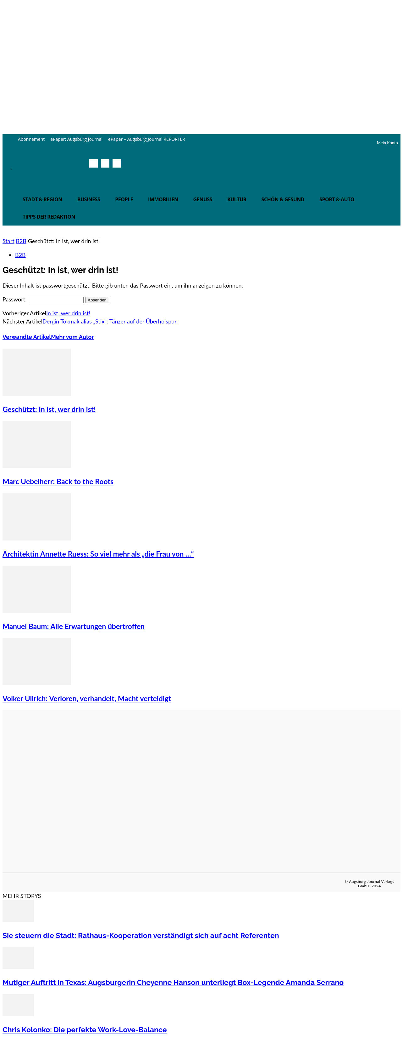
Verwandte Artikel (27, 337)
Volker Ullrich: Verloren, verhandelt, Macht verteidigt (87, 698)
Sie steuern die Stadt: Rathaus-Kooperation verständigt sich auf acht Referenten (141, 935)
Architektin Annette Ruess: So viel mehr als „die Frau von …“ (98, 553)
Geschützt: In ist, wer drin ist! (49, 409)
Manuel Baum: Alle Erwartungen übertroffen (74, 626)
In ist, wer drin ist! (68, 313)
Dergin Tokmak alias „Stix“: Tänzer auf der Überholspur (109, 321)
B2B (21, 240)
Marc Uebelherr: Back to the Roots (58, 481)
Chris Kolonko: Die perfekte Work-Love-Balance (85, 1029)
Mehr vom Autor (72, 337)
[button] (115, 177)
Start (8, 240)
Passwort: (43, 299)
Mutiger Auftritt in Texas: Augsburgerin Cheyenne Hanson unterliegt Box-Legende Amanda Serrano (173, 982)
